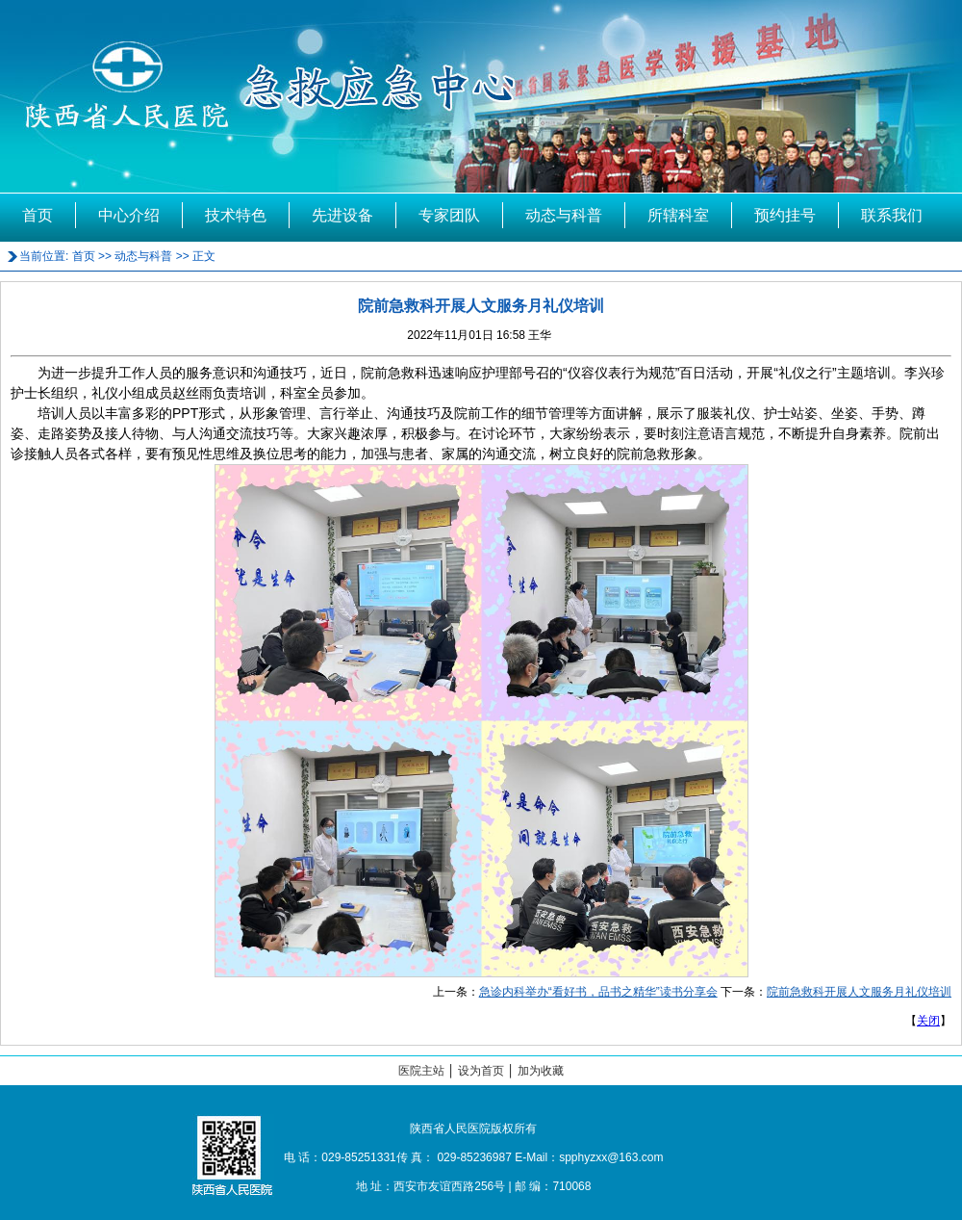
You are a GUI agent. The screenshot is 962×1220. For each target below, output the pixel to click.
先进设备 (342, 215)
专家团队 (449, 215)
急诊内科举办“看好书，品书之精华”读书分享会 (598, 992)
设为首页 (481, 1070)
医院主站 (421, 1070)
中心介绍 (129, 215)
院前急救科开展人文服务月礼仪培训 (859, 992)
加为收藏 (541, 1070)
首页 (37, 215)
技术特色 (235, 215)
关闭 (928, 1020)
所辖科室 (678, 215)
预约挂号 (785, 215)
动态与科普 (563, 215)
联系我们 (892, 215)
